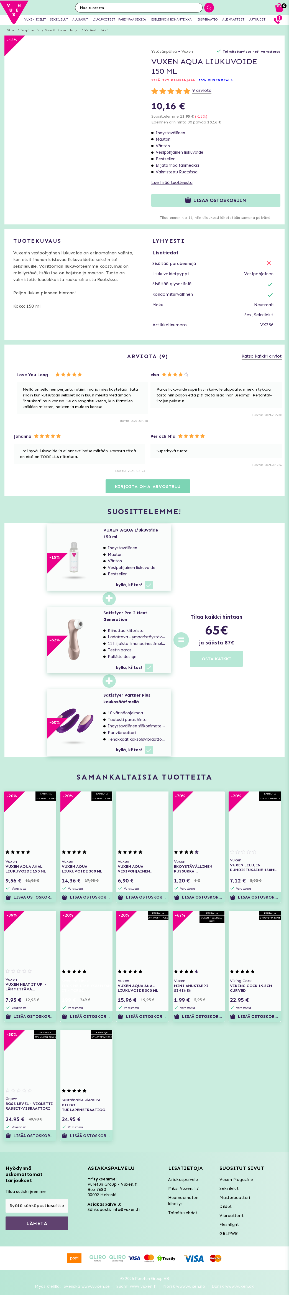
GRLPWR (228, 1233)
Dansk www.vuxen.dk (233, 1286)
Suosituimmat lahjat (62, 30)
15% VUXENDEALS (216, 80)
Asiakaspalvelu (183, 1179)
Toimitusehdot (183, 1212)
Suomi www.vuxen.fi (136, 1286)
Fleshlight (229, 1224)
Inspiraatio (30, 30)
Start (11, 30)
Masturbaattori (234, 1197)
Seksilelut (229, 1188)
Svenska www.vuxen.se (87, 1286)
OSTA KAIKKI (216, 658)
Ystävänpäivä (97, 30)
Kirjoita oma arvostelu (148, 486)
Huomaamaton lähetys (183, 1201)
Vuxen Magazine (236, 1179)
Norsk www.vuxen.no (184, 1286)
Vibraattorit (231, 1215)
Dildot (225, 1206)
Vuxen (187, 51)
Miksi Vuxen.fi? (183, 1188)
